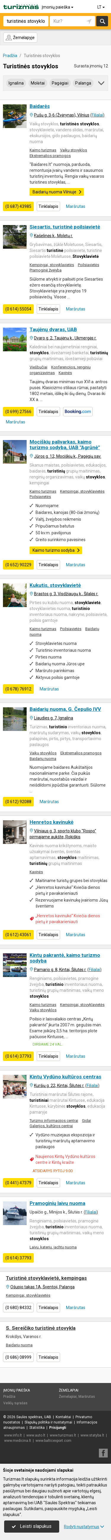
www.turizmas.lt (63, 1435)
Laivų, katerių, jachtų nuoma (53, 1247)
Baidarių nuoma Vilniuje (57, 192)
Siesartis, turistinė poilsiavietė (65, 227)
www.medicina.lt (17, 1441)
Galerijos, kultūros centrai (51, 1126)
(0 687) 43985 (18, 206)
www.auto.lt (35, 1435)
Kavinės (65, 373)
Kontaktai (63, 1417)
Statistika (37, 1428)
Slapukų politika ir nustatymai (48, 1422)
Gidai (86, 1120)
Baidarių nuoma (43, 758)
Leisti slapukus (32, 1526)
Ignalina (16, 83)
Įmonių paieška (58, 7)
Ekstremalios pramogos (50, 155)
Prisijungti (57, 1428)
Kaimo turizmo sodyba (56, 550)
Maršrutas (75, 206)
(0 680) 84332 (18, 1307)
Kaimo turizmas (43, 150)
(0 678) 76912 (18, 689)
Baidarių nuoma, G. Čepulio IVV (65, 709)
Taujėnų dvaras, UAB (53, 329)
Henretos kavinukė (51, 822)
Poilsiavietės (88, 265)
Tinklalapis (48, 206)
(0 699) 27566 (18, 411)
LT (101, 7)
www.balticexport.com (53, 1441)
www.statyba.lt (92, 1435)
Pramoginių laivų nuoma (57, 1203)
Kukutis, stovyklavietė (55, 585)
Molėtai (38, 83)
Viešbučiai (38, 367)
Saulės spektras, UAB (33, 1417)
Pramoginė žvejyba (46, 270)
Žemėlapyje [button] (20, 37)
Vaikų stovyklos (73, 150)
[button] (102, 84)
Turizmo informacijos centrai (54, 1120)
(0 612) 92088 (18, 801)
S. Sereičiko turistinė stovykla (40, 1328)
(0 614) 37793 (18, 1056)
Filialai (97, 115)
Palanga (83, 83)
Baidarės (40, 106)
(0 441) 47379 (18, 1182)
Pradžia (9, 1397)
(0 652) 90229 (18, 564)
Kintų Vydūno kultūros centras (65, 1077)
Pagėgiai (60, 83)
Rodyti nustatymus (84, 1526)
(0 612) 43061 (18, 934)
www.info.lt (13, 1435)
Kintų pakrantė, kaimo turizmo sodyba (65, 958)
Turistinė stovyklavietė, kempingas (46, 1278)
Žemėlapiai (68, 1390)
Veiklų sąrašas (15, 1403)
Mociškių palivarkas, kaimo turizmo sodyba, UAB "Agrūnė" (65, 444)
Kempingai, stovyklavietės (52, 265)
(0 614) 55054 (18, 309)
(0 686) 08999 (18, 1357)
